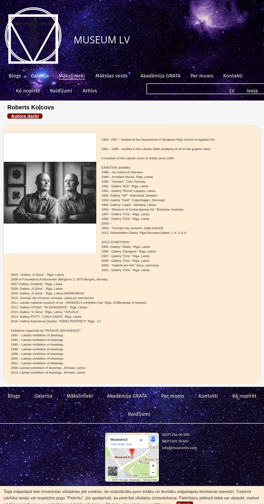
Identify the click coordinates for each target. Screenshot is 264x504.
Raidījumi (61, 91)
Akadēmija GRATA (160, 76)
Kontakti (233, 76)
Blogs (15, 76)
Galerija (40, 76)
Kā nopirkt (28, 91)
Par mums (201, 76)
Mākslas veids (112, 76)
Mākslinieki (72, 76)
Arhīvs (90, 91)
